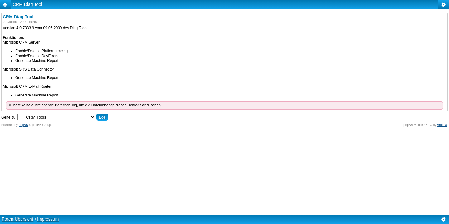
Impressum (48, 219)
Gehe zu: (9, 117)
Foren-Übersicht (17, 219)
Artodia (442, 125)
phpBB (23, 125)
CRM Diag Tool (27, 4)
